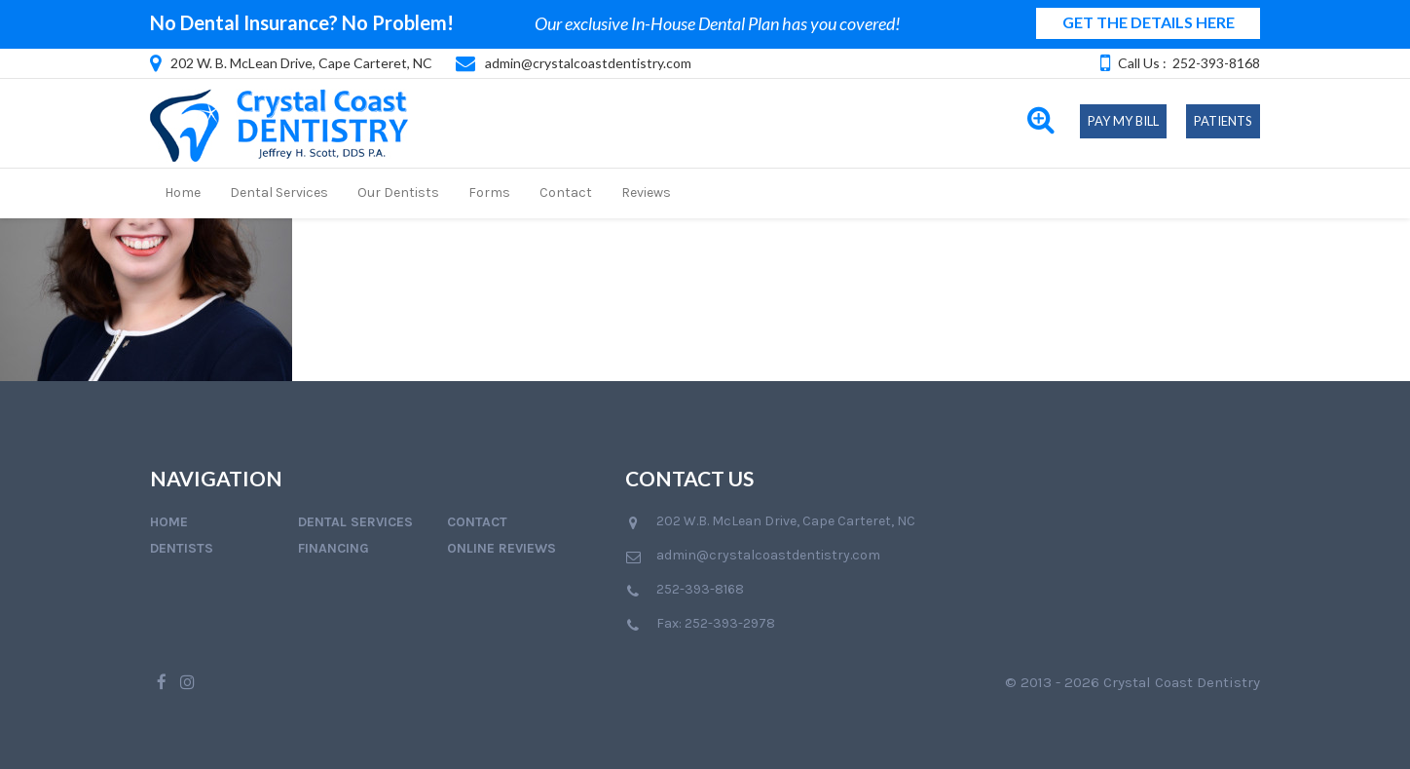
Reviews (646, 192)
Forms (489, 192)
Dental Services (279, 192)
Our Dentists (398, 192)
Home (183, 192)
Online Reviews (501, 548)
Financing (333, 548)
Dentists (181, 548)
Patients (1223, 121)
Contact (565, 192)
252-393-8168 (1216, 63)
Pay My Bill (1123, 121)
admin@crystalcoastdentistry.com (588, 63)
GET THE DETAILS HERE (1148, 22)
